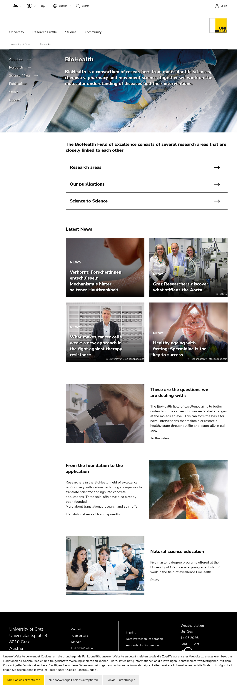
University (16, 32)
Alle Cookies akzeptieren (23, 680)
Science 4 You (20, 75)
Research (16, 67)
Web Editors (79, 636)
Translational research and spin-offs (93, 514)
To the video (159, 438)
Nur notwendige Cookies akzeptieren (73, 680)
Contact (15, 100)
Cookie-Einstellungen (120, 680)
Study (14, 92)
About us (16, 59)
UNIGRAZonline (82, 648)
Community (93, 32)
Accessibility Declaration (142, 645)
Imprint (131, 633)
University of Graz (20, 44)
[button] (16, 5)
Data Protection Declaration (144, 639)
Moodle (76, 642)
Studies (70, 32)
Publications (18, 84)
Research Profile (44, 32)
